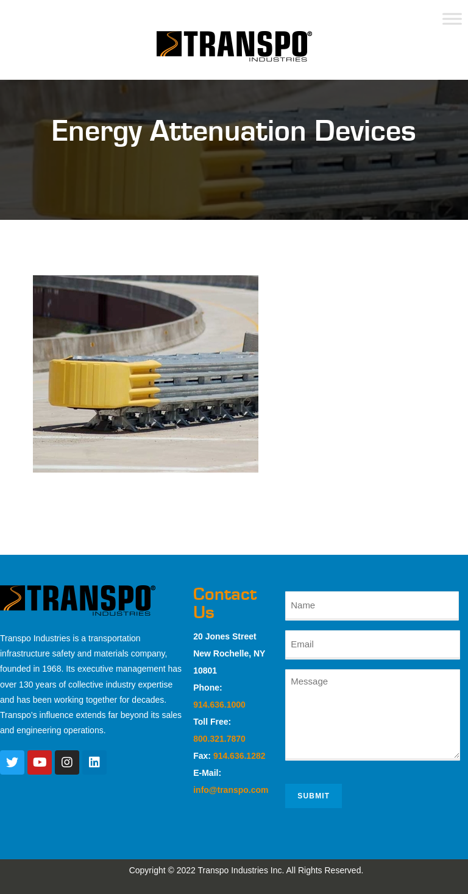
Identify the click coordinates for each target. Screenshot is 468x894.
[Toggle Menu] (452, 18)
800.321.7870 (219, 739)
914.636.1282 (239, 756)
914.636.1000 (219, 704)
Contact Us (225, 603)
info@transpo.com (230, 790)
